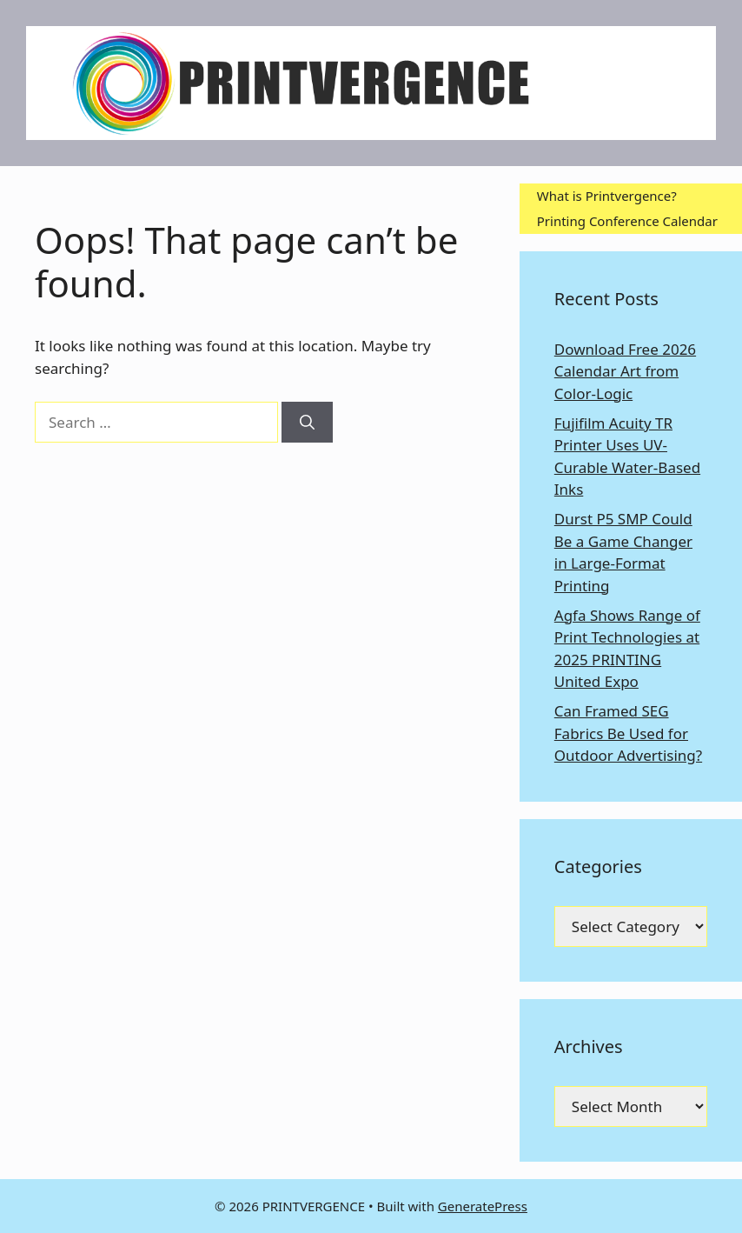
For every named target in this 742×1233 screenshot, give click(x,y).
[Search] (307, 422)
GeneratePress (482, 1206)
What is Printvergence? (607, 195)
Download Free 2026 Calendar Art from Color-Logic (625, 371)
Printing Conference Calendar (627, 221)
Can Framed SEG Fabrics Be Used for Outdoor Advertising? (628, 733)
